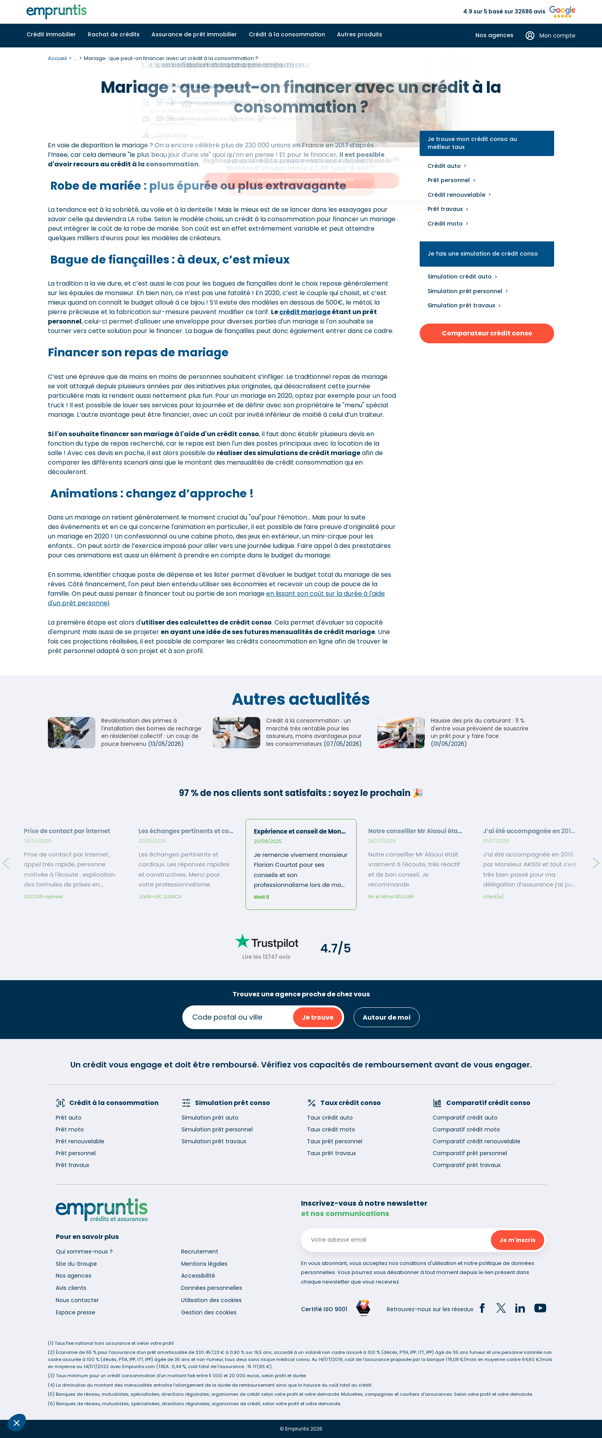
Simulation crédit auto (460, 276)
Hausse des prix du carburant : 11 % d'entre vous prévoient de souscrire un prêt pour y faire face (479, 728)
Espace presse (75, 1312)
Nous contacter (77, 1300)
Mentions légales (204, 1264)
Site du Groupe (76, 1264)
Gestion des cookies (209, 1312)
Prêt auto (68, 1118)
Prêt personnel (449, 180)
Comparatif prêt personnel (470, 1153)
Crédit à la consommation (287, 34)
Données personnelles (211, 1288)
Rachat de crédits (114, 34)
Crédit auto (444, 166)
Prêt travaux (445, 209)
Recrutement (199, 1251)
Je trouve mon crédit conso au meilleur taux (472, 143)
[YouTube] (540, 1309)
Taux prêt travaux (331, 1153)
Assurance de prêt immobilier (194, 34)
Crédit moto (445, 224)
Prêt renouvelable (80, 1141)
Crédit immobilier (51, 34)
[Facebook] (482, 1309)
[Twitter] (501, 1309)
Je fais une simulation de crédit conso (483, 254)
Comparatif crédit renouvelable (477, 1141)
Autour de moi (387, 1017)
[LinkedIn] (520, 1309)
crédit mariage (305, 311)
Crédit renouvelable (456, 195)
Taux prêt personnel (334, 1141)
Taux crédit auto (330, 1118)
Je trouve (317, 1017)
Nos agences (494, 35)
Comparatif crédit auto (465, 1118)
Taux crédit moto (331, 1129)
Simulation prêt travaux (461, 305)
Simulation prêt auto (210, 1118)
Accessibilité (198, 1276)
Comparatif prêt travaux (467, 1165)
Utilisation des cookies (211, 1300)
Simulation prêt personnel (465, 291)
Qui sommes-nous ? (84, 1251)
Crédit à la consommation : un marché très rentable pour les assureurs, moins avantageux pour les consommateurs (314, 732)
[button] (16, 1422)
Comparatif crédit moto (466, 1129)
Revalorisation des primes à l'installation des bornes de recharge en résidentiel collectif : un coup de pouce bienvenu (151, 732)
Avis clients (71, 1288)
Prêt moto (70, 1129)
